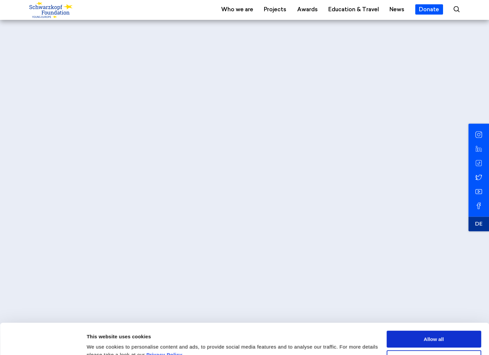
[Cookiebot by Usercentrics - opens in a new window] (43, 342)
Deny (434, 327)
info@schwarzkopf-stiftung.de (234, 277)
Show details (102, 342)
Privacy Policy (164, 324)
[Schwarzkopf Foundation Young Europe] (70, 10)
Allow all (434, 308)
